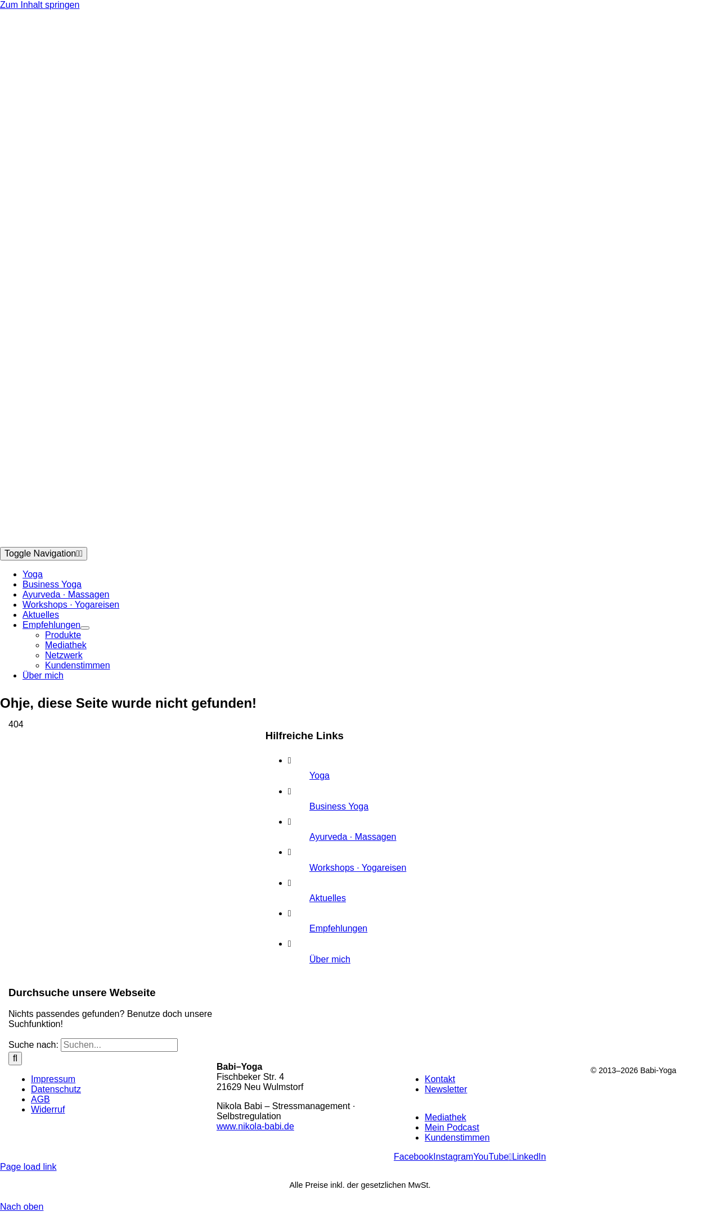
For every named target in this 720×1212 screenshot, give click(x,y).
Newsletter (446, 1089)
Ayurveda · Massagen (352, 837)
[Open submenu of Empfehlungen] (84, 628)
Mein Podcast (452, 1127)
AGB (40, 1099)
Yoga (319, 775)
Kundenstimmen (457, 1137)
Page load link (28, 1167)
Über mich (329, 959)
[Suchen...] (119, 1045)
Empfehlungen (338, 928)
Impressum (53, 1079)
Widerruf (48, 1109)
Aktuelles (327, 898)
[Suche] (15, 1058)
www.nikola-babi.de (255, 1126)
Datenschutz (56, 1089)
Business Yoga (338, 806)
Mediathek (445, 1117)
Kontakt (440, 1079)
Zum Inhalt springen (39, 5)
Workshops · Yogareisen (357, 867)
